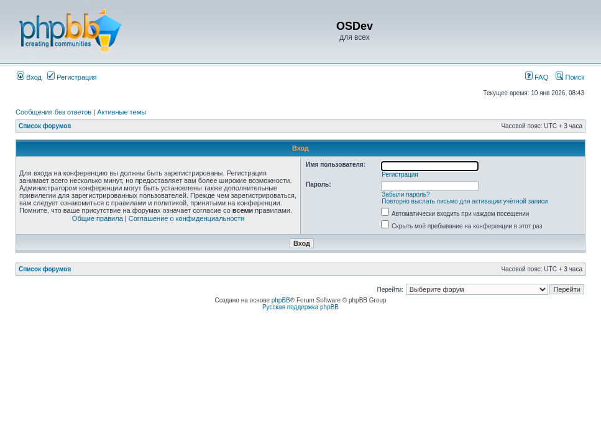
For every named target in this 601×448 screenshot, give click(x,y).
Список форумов (45, 126)
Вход (29, 77)
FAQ (536, 77)
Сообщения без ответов (53, 112)
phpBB (281, 300)
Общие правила (97, 218)
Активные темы (121, 112)
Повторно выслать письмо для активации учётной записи (465, 201)
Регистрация (71, 77)
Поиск (570, 77)
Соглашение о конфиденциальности (186, 218)
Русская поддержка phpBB (300, 307)
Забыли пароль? (405, 194)
